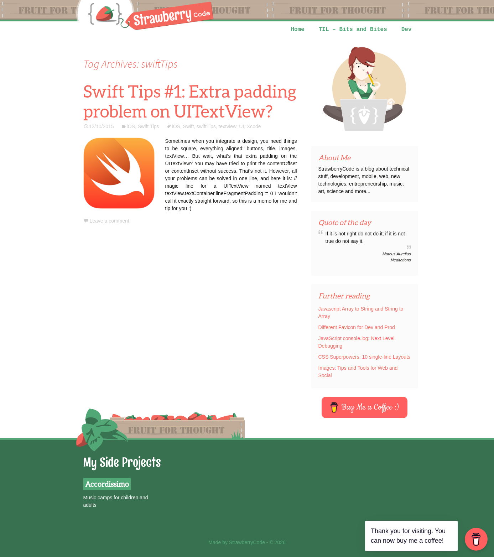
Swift (188, 126)
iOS (131, 126)
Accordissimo (107, 484)
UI (241, 126)
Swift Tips (148, 126)
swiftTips (206, 126)
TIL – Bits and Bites (353, 29)
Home (297, 29)
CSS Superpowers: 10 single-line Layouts (364, 357)
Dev (406, 29)
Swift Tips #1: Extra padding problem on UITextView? (189, 101)
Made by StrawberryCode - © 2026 (247, 542)
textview (227, 126)
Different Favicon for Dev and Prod (356, 327)
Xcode (254, 126)
